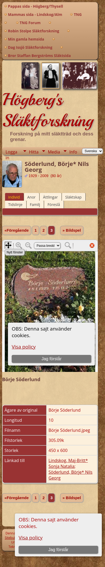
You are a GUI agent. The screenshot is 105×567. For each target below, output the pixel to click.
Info (73, 152)
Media (54, 152)
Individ (14, 197)
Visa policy (30, 537)
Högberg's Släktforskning (47, 110)
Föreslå (53, 204)
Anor (31, 197)
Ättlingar (50, 197)
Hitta (33, 152)
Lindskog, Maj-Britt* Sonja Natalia (68, 463)
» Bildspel (72, 230)
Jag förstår (58, 549)
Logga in (11, 152)
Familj (35, 204)
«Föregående (17, 230)
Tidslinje (15, 204)
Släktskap (73, 197)
